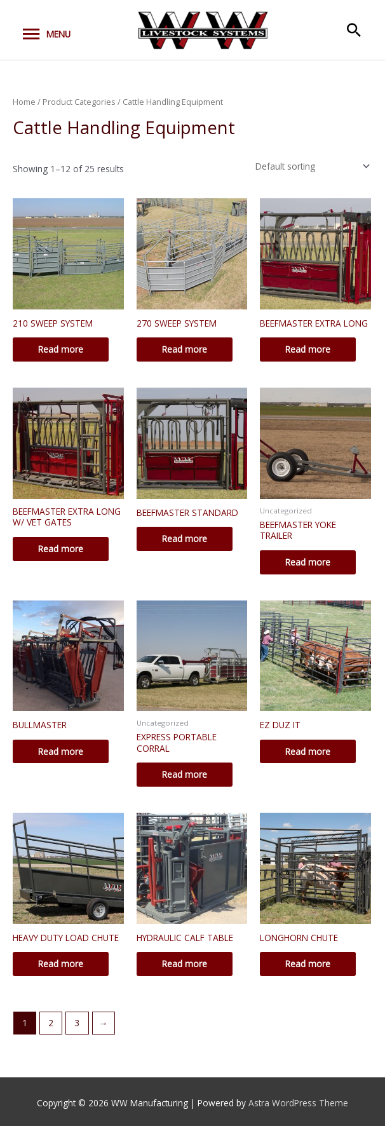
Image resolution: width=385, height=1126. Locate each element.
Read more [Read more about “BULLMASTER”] (60, 751)
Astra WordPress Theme (298, 1103)
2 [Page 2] (50, 1023)
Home (24, 102)
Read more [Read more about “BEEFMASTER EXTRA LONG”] (307, 349)
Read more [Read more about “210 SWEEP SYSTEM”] (60, 349)
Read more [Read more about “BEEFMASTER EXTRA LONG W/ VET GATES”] (60, 549)
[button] (353, 29)
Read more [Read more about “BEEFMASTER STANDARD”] (184, 538)
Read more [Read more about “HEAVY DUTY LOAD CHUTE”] (60, 964)
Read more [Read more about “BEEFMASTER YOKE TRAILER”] (307, 562)
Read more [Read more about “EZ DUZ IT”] (307, 751)
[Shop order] (310, 166)
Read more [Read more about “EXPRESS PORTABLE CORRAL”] (184, 774)
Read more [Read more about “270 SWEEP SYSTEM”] (184, 349)
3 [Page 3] (76, 1023)
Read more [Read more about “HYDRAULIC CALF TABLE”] (184, 964)
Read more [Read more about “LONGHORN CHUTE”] (307, 964)
